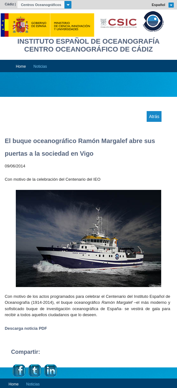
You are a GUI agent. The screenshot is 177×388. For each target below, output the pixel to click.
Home (21, 66)
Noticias (40, 66)
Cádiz (9, 4)
